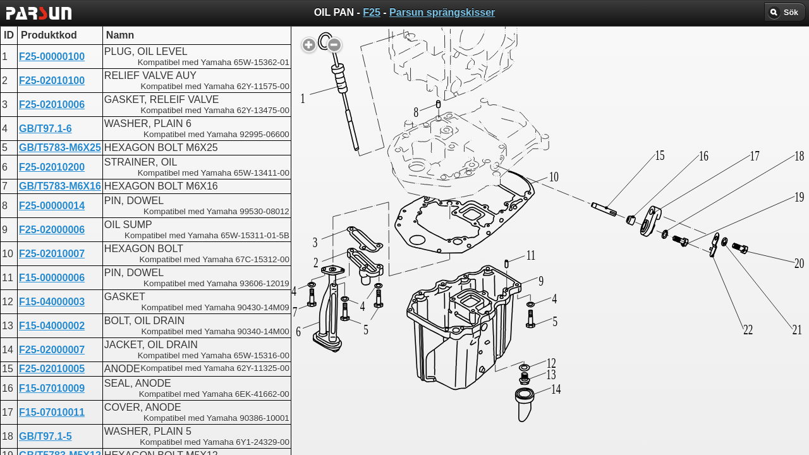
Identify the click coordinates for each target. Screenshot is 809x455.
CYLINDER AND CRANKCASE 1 (409, 342)
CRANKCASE (365, 319)
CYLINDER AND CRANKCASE (405, 365)
